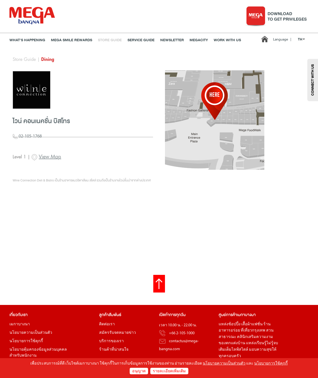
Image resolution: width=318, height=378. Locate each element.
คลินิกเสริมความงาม (255, 337)
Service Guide (141, 40)
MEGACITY (199, 40)
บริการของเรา (111, 341)
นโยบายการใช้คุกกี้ (26, 341)
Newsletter (172, 40)
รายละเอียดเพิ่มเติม (169, 371)
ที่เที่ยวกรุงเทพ (253, 331)
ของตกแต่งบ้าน (232, 343)
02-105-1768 (27, 150)
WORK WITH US (227, 40)
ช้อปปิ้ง (234, 324)
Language (282, 39)
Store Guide (110, 40)
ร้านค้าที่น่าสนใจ (113, 350)
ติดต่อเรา (107, 324)
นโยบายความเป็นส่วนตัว (30, 333)
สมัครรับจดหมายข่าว (117, 333)
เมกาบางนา (19, 324)
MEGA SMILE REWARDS (71, 40)
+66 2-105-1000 (182, 333)
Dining (47, 59)
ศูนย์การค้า (228, 314)
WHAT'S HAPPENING (27, 40)
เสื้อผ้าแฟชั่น (252, 324)
